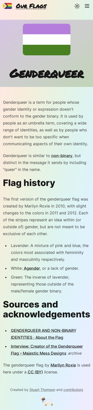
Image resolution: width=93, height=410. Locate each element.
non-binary (61, 155)
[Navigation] (87, 6)
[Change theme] (77, 6)
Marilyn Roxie (63, 365)
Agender (32, 268)
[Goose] (47, 402)
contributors (73, 390)
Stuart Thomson (42, 390)
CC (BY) (35, 371)
